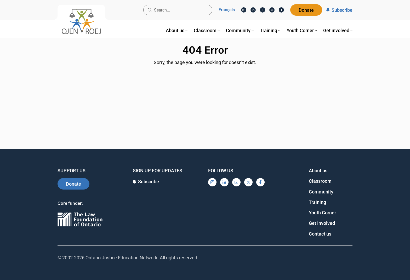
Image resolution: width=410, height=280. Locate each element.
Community (321, 192)
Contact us (320, 234)
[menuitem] (176, 30)
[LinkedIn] (253, 10)
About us (318, 170)
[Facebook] (281, 10)
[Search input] (177, 10)
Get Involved (322, 223)
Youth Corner (322, 212)
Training (317, 202)
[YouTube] (262, 10)
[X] (272, 10)
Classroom (320, 181)
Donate (306, 10)
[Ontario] (80, 220)
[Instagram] (243, 10)
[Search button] (149, 10)
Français (227, 10)
